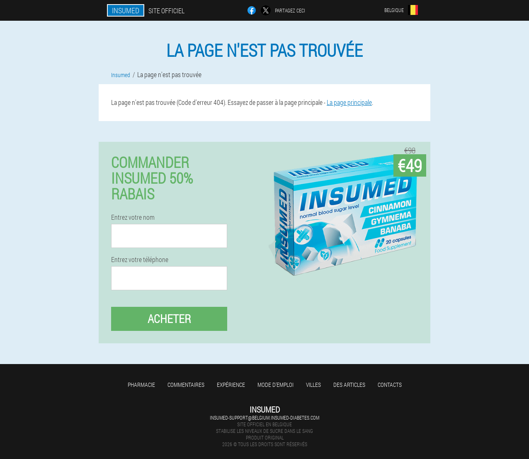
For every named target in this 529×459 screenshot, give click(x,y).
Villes (313, 385)
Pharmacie (141, 385)
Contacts (390, 385)
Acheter (169, 318)
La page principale (349, 102)
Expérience (231, 385)
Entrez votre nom (133, 217)
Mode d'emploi (275, 385)
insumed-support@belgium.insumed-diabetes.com (264, 417)
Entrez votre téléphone (139, 259)
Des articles (349, 385)
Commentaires (185, 385)
